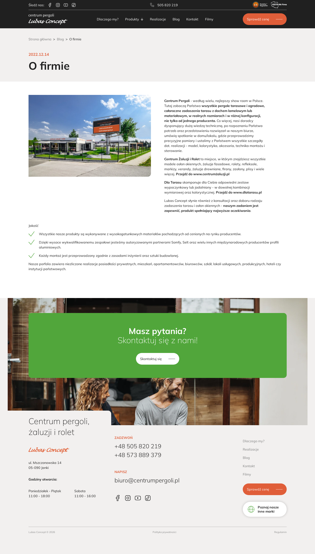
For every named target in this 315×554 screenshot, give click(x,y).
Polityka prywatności (164, 532)
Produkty (134, 19)
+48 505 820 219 (138, 446)
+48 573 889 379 (138, 454)
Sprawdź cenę (258, 19)
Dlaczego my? (107, 19)
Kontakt (192, 19)
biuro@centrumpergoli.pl (147, 480)
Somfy (176, 242)
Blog (176, 19)
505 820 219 (164, 5)
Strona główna (40, 39)
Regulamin (280, 532)
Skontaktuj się (151, 359)
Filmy (209, 19)
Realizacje (158, 19)
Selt (186, 242)
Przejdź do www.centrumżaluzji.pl (202, 174)
